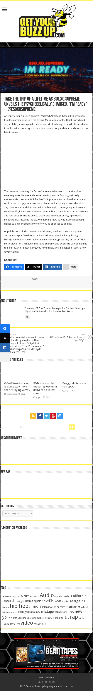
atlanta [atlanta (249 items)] (34, 596)
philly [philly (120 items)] (44, 618)
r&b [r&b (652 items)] (66, 617)
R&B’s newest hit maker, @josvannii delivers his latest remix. (45, 388)
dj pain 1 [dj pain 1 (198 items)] (38, 600)
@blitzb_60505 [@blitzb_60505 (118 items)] (13, 596)
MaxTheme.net (47, 677)
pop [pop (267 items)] (49, 617)
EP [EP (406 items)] (51, 601)
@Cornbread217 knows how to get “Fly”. (66, 337)
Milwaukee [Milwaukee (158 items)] (34, 612)
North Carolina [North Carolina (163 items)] (18, 617)
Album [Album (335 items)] (25, 596)
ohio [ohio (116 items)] (29, 618)
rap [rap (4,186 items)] (74, 617)
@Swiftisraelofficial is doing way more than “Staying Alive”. (17, 387)
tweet (35, 278)
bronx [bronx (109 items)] (57, 596)
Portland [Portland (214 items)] (58, 617)
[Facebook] (14, 267)
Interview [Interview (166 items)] (47, 607)
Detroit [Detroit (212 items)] (29, 600)
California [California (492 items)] (78, 596)
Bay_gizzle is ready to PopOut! (74, 385)
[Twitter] (33, 267)
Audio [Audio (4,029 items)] (47, 595)
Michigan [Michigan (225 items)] (23, 611)
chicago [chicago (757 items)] (18, 600)
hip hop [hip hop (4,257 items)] (19, 606)
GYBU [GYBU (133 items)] (83, 601)
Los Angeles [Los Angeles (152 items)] (59, 607)
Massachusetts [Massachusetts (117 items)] (9, 612)
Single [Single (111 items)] (81, 618)
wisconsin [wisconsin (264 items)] (40, 623)
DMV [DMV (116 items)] (46, 601)
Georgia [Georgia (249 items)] (75, 601)
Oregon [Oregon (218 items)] (36, 617)
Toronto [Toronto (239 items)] (15, 623)
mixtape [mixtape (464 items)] (47, 612)
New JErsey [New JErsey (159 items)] (68, 612)
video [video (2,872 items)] (27, 623)
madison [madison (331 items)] (71, 607)
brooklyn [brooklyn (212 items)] (65, 596)
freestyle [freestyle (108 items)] (66, 601)
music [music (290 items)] (58, 612)
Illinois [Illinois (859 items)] (35, 606)
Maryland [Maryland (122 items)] (83, 607)
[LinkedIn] (52, 267)
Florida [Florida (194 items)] (57, 600)
